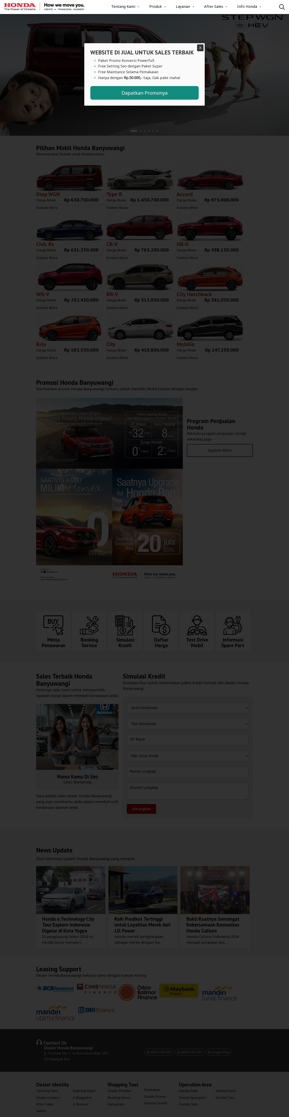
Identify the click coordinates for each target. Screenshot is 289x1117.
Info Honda (247, 6)
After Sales (213, 6)
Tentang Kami (123, 6)
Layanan (183, 6)
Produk (155, 6)
